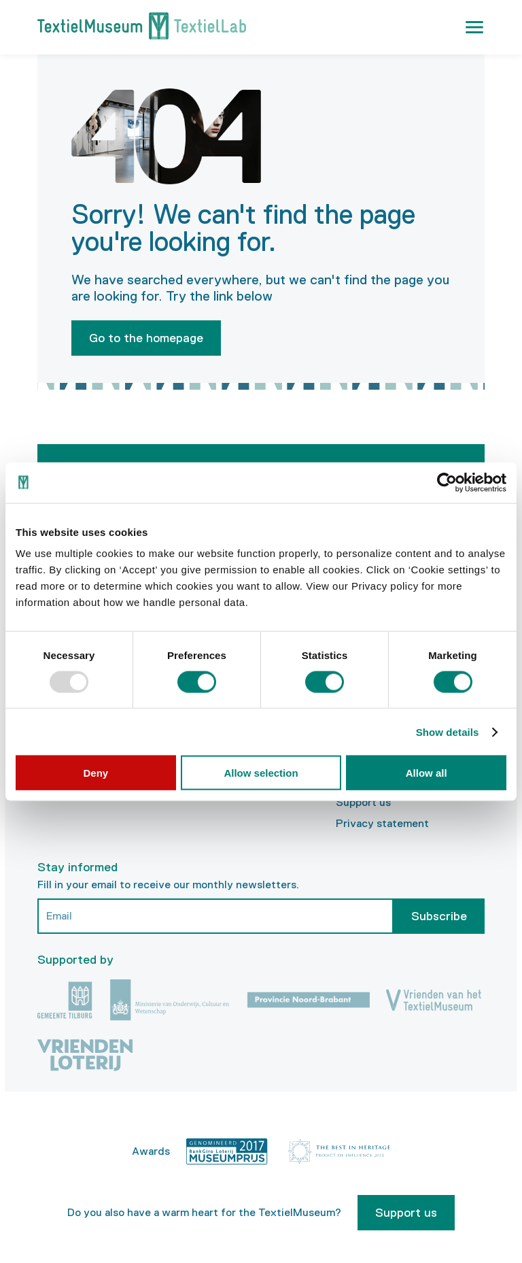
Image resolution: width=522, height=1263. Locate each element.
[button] (474, 27)
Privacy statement (382, 823)
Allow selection (261, 773)
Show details (447, 731)
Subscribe (439, 916)
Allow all (426, 773)
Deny (95, 773)
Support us (363, 802)
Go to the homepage (146, 338)
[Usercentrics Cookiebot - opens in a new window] (446, 482)
